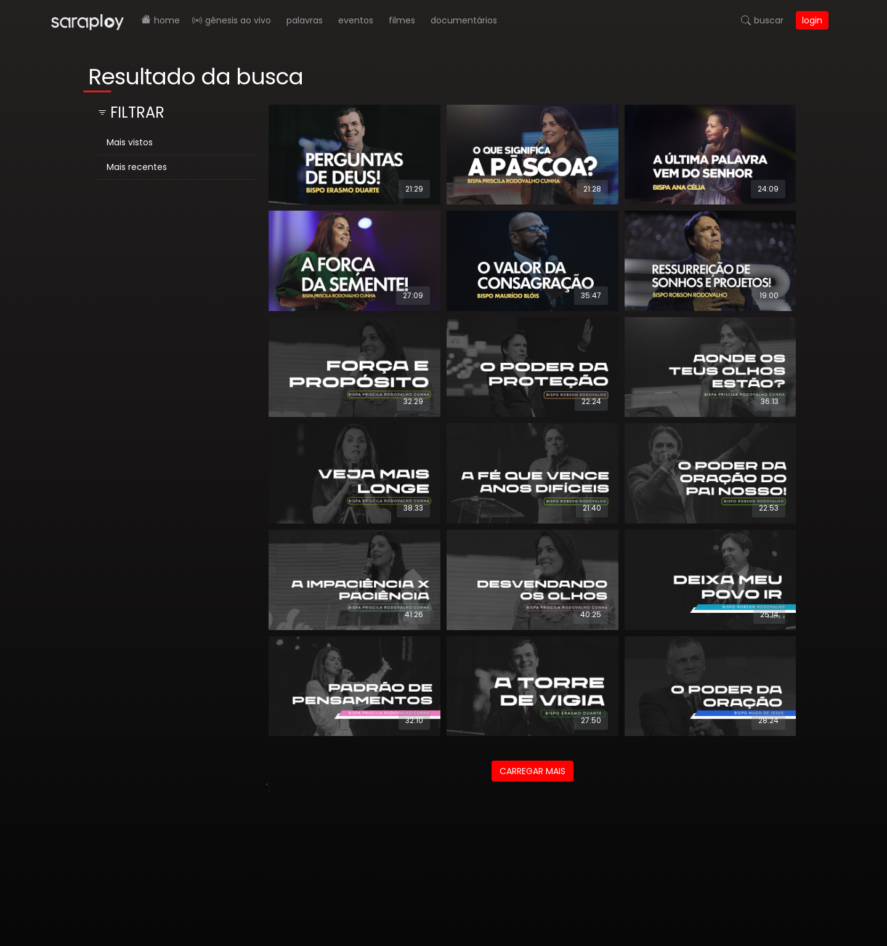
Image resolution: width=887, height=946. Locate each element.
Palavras (304, 20)
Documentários (464, 20)
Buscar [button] (769, 20)
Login (812, 20)
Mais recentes (137, 167)
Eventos (355, 20)
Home (167, 20)
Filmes (402, 20)
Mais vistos (130, 142)
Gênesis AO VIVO (238, 20)
